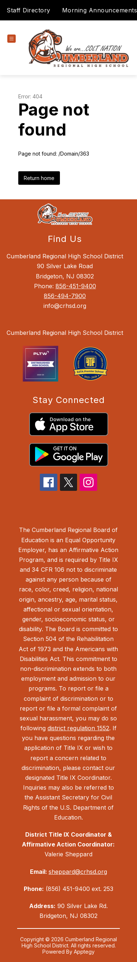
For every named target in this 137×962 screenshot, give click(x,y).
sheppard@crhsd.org (78, 871)
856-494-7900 (65, 296)
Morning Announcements (99, 10)
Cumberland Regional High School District (65, 332)
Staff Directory (28, 10)
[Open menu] (11, 39)
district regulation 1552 (78, 728)
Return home (39, 178)
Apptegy (84, 952)
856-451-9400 (76, 286)
